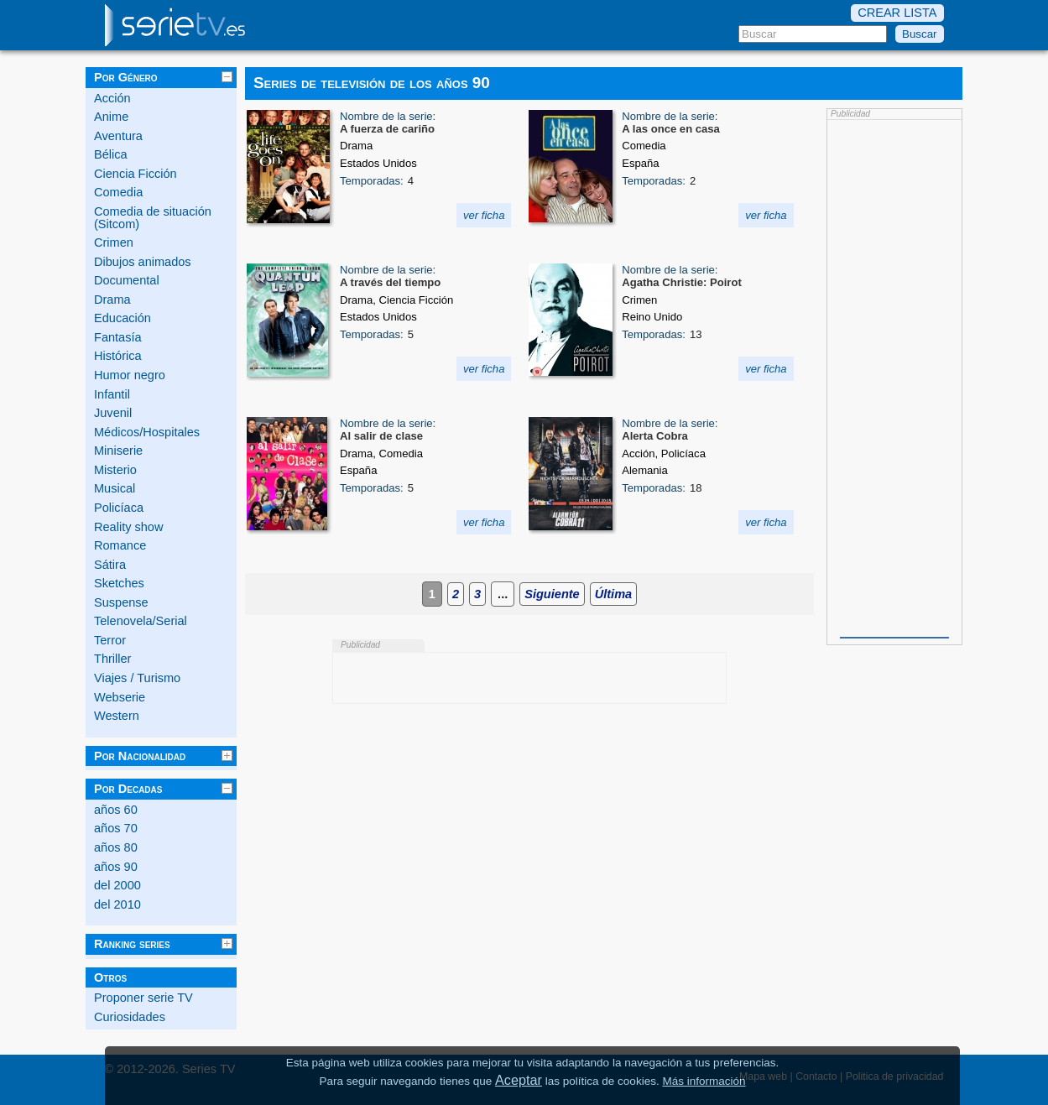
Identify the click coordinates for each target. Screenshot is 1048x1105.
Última (613, 594)
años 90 (116, 866)
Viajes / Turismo (137, 678)
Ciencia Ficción (135, 173)
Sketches (119, 583)
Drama (112, 299)
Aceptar (518, 1079)
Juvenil (113, 413)
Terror (110, 640)
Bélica (111, 154)
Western (116, 715)
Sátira (110, 564)
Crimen (113, 242)
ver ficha (484, 215)
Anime (111, 116)
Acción (112, 98)
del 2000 (117, 885)
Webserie (119, 697)
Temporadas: (372, 180)
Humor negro (129, 375)
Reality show (128, 527)
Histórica (118, 355)
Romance (120, 545)
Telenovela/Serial (140, 621)
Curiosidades (129, 1017)
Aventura (118, 136)
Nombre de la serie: (387, 116)
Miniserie (118, 450)
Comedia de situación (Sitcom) (152, 218)
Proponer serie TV (143, 997)
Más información (703, 1081)
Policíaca (118, 507)
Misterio (115, 470)
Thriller (112, 658)
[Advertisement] (894, 376)
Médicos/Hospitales (147, 432)
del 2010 (117, 904)
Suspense (121, 602)
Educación (122, 318)
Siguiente (551, 594)
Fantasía (118, 337)
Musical (114, 488)
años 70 (116, 828)
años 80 (116, 847)
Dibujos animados (142, 261)
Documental (126, 280)
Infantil (112, 394)
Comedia (118, 192)
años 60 (116, 809)
